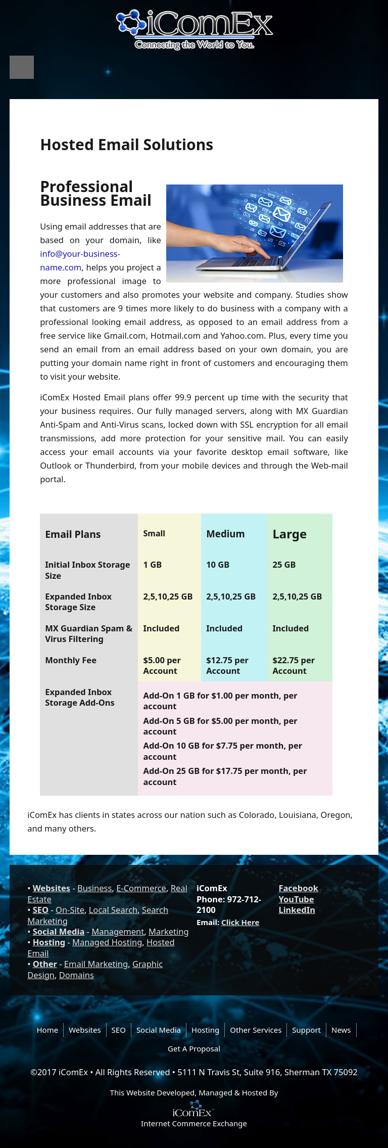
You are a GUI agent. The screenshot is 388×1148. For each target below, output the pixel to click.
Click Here (240, 922)
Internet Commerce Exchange (194, 1123)
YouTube (296, 899)
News (341, 1030)
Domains (76, 975)
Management (117, 931)
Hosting (49, 942)
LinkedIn (296, 909)
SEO (40, 909)
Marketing (169, 931)
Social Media (59, 931)
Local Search (113, 909)
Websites (51, 888)
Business (94, 888)
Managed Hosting (107, 942)
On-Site (70, 909)
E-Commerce (141, 888)
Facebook (298, 888)
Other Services (255, 1030)
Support (306, 1030)
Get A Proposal (194, 1048)
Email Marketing (96, 964)
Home (47, 1030)
